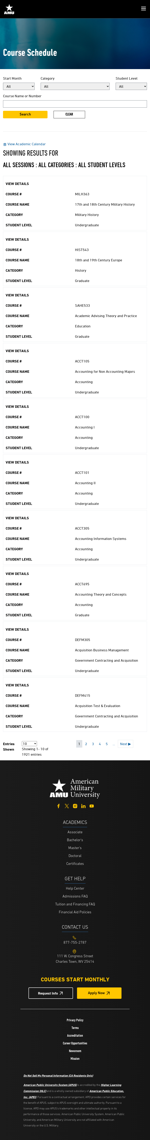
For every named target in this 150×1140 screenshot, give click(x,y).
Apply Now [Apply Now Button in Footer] (96, 993)
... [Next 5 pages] (114, 744)
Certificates (75, 864)
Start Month (12, 78)
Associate (75, 832)
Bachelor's (75, 840)
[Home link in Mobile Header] (9, 9)
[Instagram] (75, 805)
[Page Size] (29, 743)
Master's (75, 848)
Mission (75, 1059)
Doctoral (75, 856)
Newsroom (75, 1051)
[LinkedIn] (83, 805)
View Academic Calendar (24, 144)
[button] (143, 9)
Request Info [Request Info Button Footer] (48, 993)
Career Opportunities (75, 1043)
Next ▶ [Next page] (125, 744)
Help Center (75, 889)
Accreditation (75, 1035)
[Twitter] (67, 805)
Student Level (126, 78)
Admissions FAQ (75, 897)
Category (48, 78)
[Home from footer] (75, 788)
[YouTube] (92, 805)
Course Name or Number (22, 96)
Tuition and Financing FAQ (75, 904)
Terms (75, 1028)
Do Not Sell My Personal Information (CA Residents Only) (58, 1075)
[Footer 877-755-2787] (75, 943)
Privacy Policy (75, 1020)
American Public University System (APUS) (50, 1085)
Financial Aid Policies (75, 912)
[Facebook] (58, 805)
